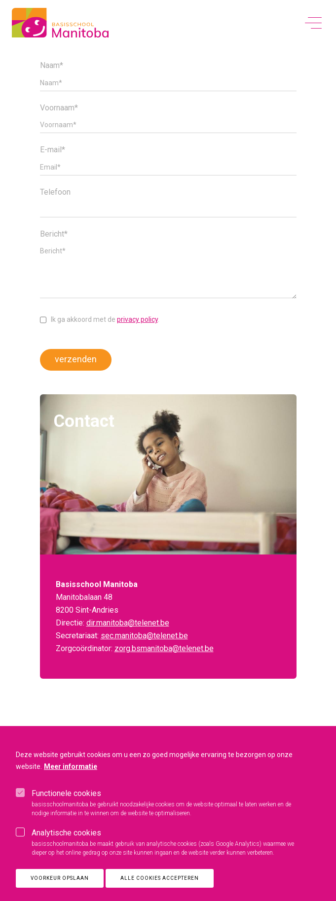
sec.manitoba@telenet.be (144, 635)
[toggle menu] (313, 23)
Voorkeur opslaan (60, 889)
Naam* (51, 65)
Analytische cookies (66, 843)
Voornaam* (59, 108)
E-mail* (52, 149)
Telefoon (55, 192)
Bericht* (54, 234)
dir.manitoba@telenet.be (127, 622)
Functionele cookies (66, 804)
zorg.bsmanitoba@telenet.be (164, 648)
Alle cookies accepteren (159, 889)
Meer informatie (70, 777)
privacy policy (137, 319)
